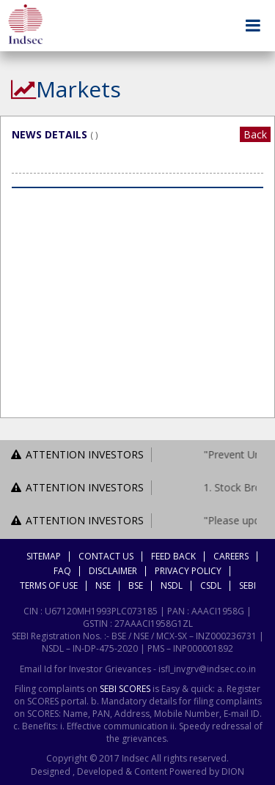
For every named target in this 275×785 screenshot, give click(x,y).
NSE (103, 585)
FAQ (62, 571)
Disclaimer (113, 571)
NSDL (172, 585)
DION (231, 771)
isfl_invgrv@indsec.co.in (207, 669)
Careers (231, 556)
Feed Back (173, 556)
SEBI (247, 585)
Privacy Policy (188, 571)
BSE (135, 585)
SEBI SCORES (125, 688)
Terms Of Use (49, 585)
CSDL (210, 585)
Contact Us (105, 556)
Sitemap (43, 556)
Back (255, 134)
